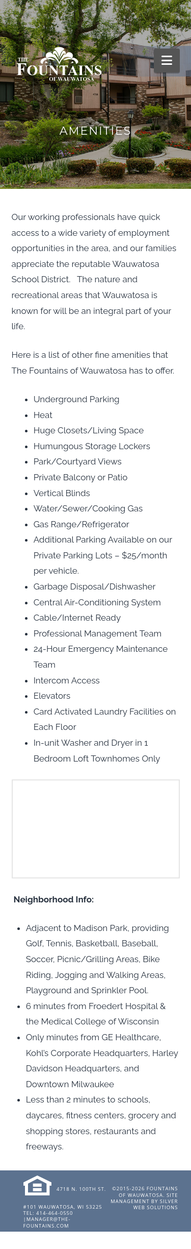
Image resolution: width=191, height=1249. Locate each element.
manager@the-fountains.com (47, 1222)
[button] (167, 60)
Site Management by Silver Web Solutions (144, 1201)
